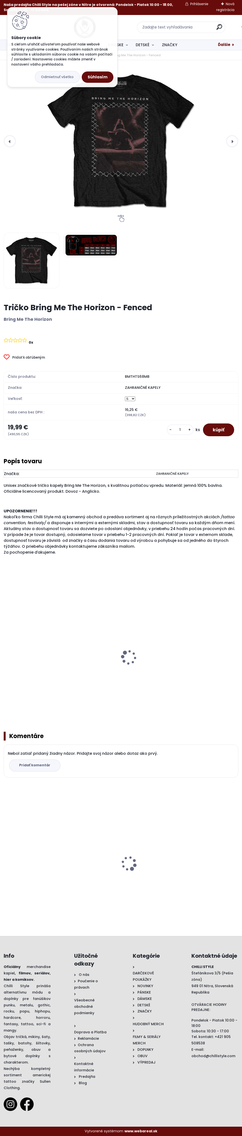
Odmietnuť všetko (57, 76)
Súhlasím (98, 77)
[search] (185, 29)
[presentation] (10, 141)
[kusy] (180, 429)
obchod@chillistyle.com (213, 1055)
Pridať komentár (34, 765)
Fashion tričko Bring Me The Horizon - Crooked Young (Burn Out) (120, 667)
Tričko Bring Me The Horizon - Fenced (34, 873)
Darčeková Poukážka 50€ (190, 871)
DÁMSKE (115, 44)
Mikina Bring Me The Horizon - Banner (35, 667)
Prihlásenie (199, 3)
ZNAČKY (169, 44)
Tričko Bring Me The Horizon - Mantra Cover (193, 667)
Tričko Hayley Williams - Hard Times (120, 871)
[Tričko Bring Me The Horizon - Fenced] (121, 141)
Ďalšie (224, 44)
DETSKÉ (142, 44)
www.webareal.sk (140, 1131)
